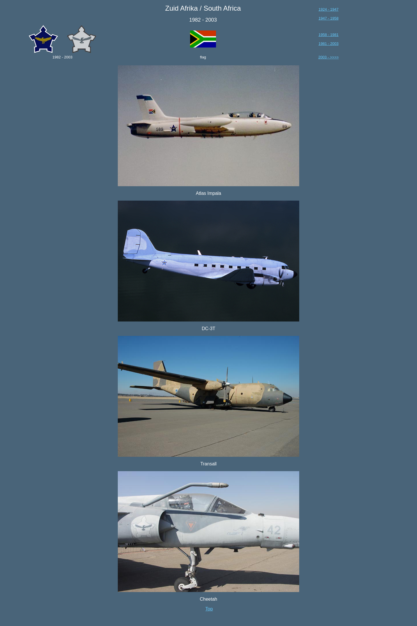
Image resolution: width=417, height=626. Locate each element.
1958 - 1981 (328, 35)
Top (209, 608)
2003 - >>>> (328, 57)
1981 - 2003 (328, 43)
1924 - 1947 (328, 9)
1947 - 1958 (328, 18)
